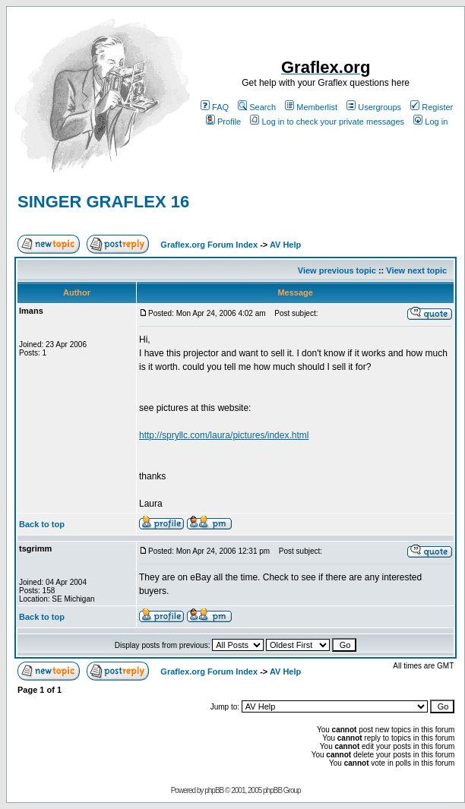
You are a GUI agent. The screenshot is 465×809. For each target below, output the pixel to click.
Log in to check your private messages (327, 121)
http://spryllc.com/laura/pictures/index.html (223, 435)
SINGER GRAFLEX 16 (103, 201)
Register (431, 107)
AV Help (285, 244)
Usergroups (373, 107)
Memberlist (311, 107)
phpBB (213, 790)
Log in (430, 121)
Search (257, 107)
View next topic (416, 270)
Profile (223, 121)
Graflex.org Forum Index (209, 244)
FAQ (215, 107)
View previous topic (337, 270)
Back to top (42, 524)
